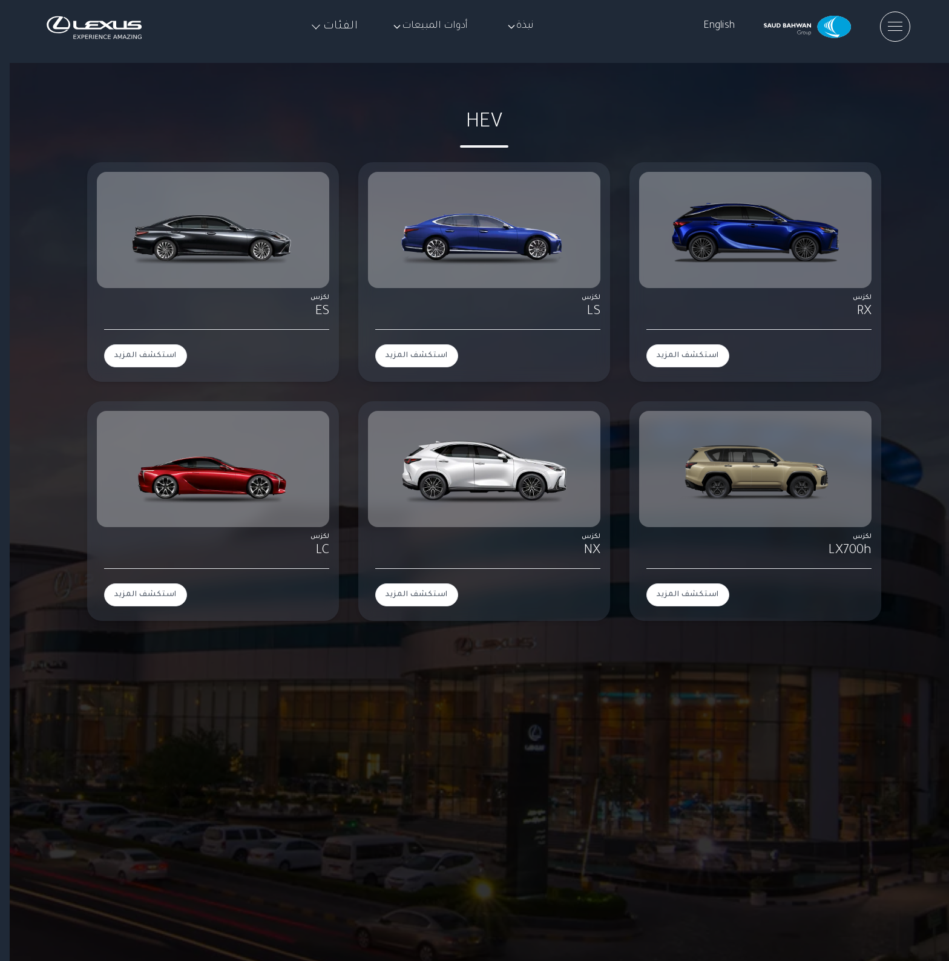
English (719, 26)
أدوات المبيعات (430, 26)
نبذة (520, 26)
